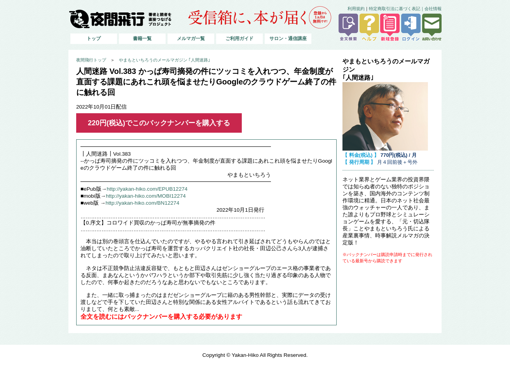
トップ (94, 38)
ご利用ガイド (239, 38)
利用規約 (356, 8)
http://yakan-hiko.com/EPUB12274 (147, 189)
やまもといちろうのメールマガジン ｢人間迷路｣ (164, 60)
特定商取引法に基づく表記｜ (396, 8)
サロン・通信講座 (288, 38)
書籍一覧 (142, 38)
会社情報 (433, 8)
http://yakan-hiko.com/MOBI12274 (146, 196)
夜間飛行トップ (91, 60)
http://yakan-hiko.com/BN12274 (143, 203)
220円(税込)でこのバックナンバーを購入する (159, 123)
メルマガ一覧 (191, 38)
